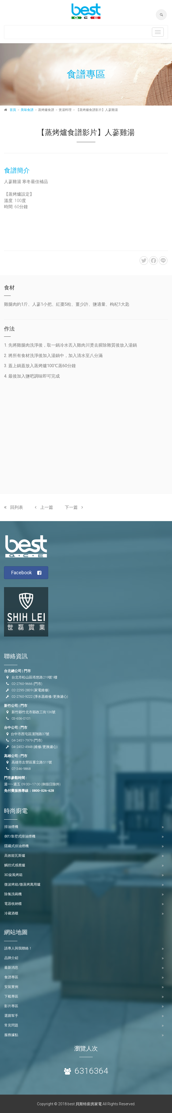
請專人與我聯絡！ (18, 948)
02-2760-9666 (22, 684)
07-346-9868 (21, 769)
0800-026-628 (43, 791)
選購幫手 (11, 1016)
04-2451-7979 (22, 740)
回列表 (13, 507)
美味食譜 (27, 110)
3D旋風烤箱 (13, 875)
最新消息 (11, 967)
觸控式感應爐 (14, 865)
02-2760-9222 (22, 697)
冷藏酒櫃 (11, 913)
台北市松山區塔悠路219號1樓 (34, 677)
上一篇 (44, 507)
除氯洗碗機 (13, 894)
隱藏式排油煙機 (16, 846)
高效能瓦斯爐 (14, 856)
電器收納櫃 (13, 904)
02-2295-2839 (22, 690)
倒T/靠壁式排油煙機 (19, 836)
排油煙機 (11, 827)
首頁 (13, 110)
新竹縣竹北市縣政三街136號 (33, 712)
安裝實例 (11, 987)
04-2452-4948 (22, 747)
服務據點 (11, 1035)
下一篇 (74, 507)
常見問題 (11, 1025)
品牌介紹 (11, 958)
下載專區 (11, 996)
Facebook (26, 573)
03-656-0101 (21, 718)
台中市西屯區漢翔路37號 (30, 734)
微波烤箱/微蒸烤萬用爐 (22, 884)
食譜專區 (11, 977)
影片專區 (11, 1006)
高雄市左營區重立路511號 (32, 762)
